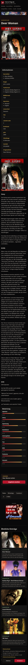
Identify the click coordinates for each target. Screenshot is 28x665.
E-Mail (8, 496)
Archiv (10, 9)
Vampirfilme (4, 9)
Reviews (3, 6)
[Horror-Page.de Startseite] (9, 2)
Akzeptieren (20, 660)
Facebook (19, 493)
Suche (14, 9)
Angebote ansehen (14, 482)
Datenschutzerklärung (9, 657)
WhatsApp (11, 493)
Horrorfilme (9, 6)
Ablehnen (8, 660)
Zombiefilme (17, 6)
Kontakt (19, 9)
